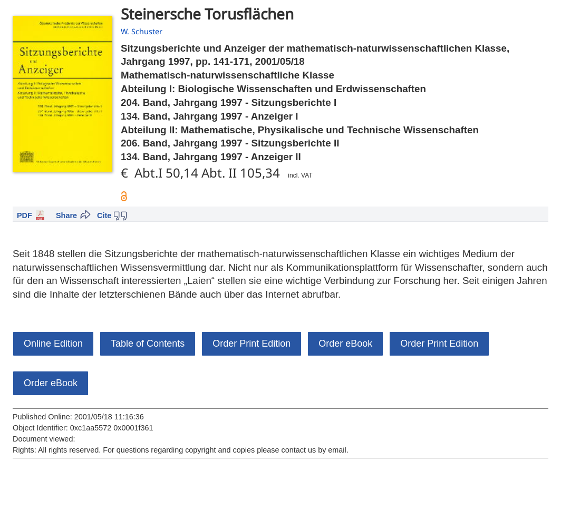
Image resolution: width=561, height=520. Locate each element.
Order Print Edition (251, 343)
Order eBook (345, 343)
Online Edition (53, 343)
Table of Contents (148, 343)
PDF (24, 215)
